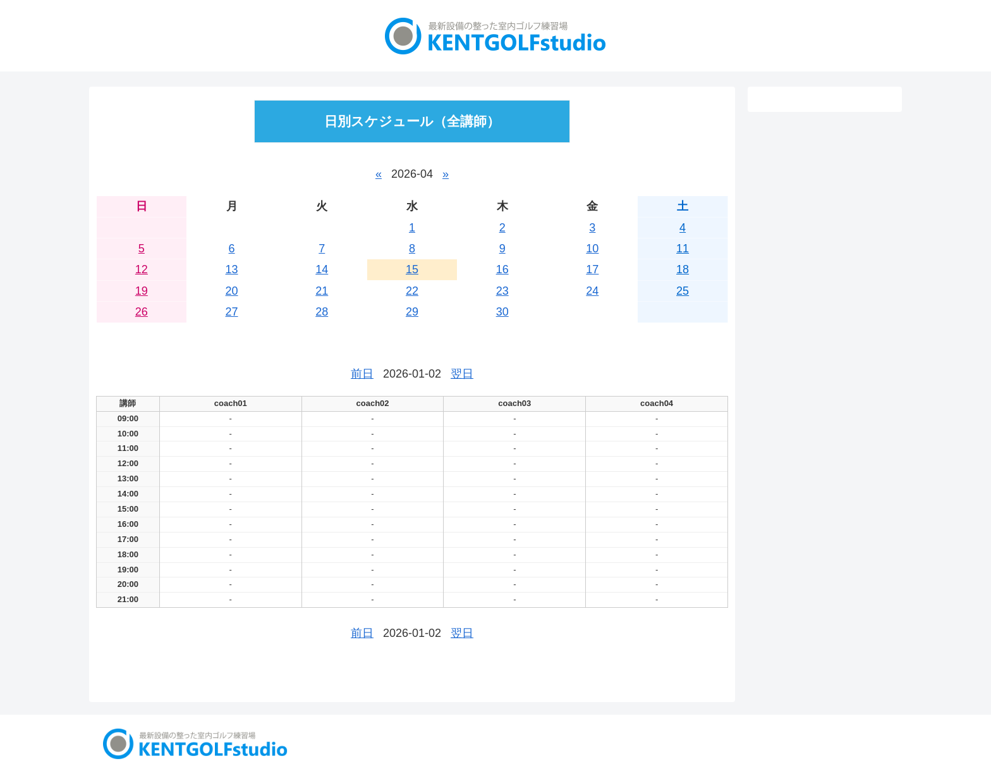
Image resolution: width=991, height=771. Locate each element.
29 (412, 311)
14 (321, 269)
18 (682, 269)
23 (502, 291)
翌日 (462, 373)
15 (412, 269)
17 (592, 269)
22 (412, 291)
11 (682, 248)
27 (232, 311)
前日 (362, 373)
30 (502, 311)
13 (232, 269)
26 (141, 311)
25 (682, 291)
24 (592, 291)
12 (141, 269)
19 (141, 291)
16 (502, 269)
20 (232, 291)
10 (592, 248)
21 (321, 291)
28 (321, 311)
